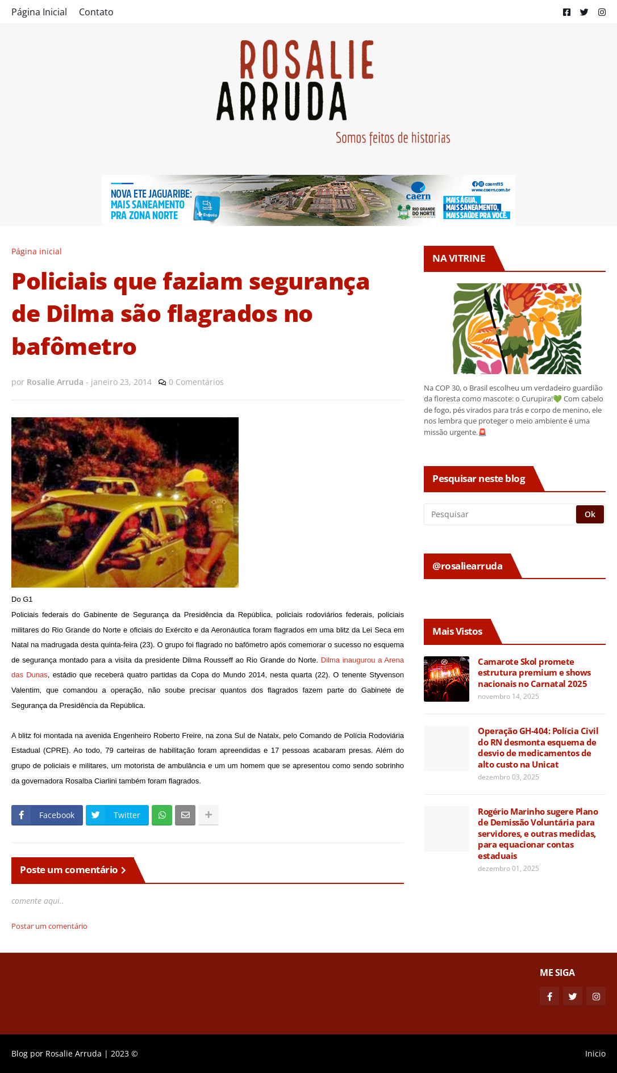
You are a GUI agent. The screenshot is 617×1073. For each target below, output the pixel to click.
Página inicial (36, 251)
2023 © (124, 1053)
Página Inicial (39, 12)
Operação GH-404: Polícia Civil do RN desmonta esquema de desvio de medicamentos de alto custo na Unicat (538, 748)
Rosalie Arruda (73, 1053)
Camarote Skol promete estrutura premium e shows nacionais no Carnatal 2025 (534, 672)
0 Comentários (196, 381)
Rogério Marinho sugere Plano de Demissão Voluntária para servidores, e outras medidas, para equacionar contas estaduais (538, 833)
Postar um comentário (49, 926)
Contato (96, 12)
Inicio (595, 1053)
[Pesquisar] (501, 514)
